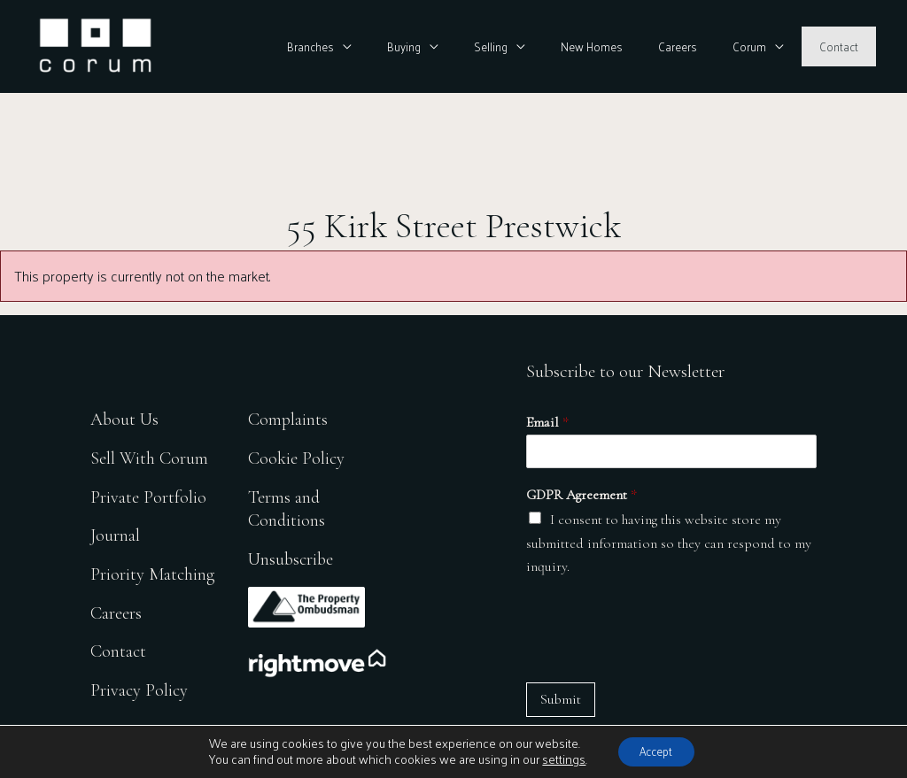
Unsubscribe (295, 556)
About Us (125, 413)
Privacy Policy (140, 692)
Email (547, 422)
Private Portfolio (148, 492)
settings (556, 758)
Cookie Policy (300, 453)
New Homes (636, 46)
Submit (560, 699)
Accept (656, 750)
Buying (474, 46)
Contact (845, 46)
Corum (769, 46)
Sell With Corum (149, 453)
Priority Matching (153, 572)
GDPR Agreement (581, 495)
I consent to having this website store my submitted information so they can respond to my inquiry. (668, 543)
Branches (393, 46)
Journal (115, 532)
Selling (548, 46)
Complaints (291, 413)
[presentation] (660, 630)
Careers (709, 46)
